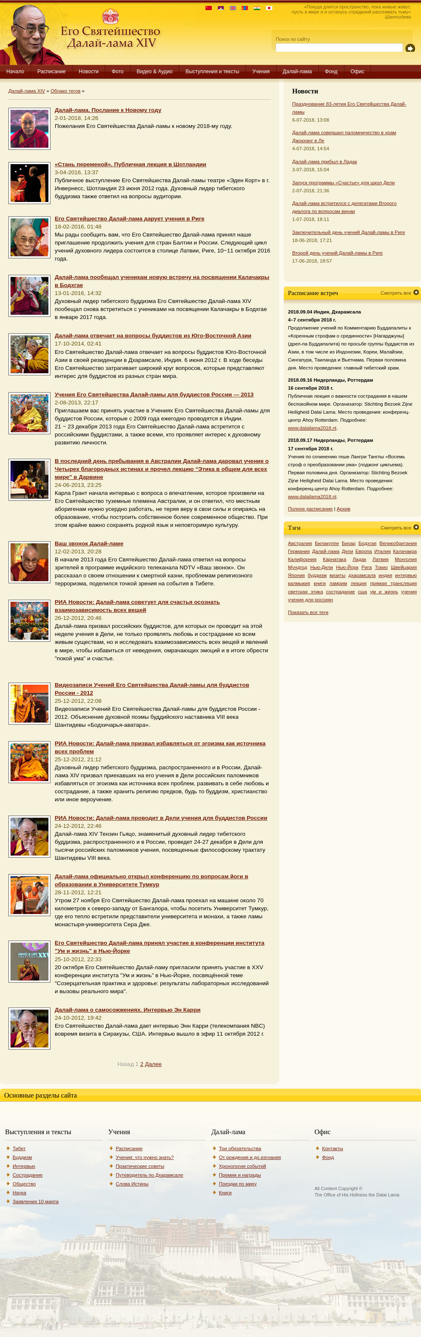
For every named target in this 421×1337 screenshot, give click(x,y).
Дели (347, 551)
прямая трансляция (393, 583)
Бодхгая (367, 543)
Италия (382, 551)
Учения (260, 71)
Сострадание (28, 1175)
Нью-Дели (321, 567)
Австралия (300, 543)
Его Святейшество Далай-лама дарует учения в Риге (130, 218)
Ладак (359, 559)
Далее (153, 1064)
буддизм (317, 575)
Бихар (349, 543)
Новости (89, 71)
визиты (338, 575)
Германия (299, 551)
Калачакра (405, 551)
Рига (367, 567)
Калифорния (302, 559)
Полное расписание (310, 508)
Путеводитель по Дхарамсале (149, 1175)
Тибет (19, 1148)
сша (362, 591)
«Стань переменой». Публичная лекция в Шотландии (130, 164)
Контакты (332, 1148)
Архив (343, 508)
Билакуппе (327, 543)
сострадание (340, 591)
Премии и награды (240, 1175)
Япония (296, 575)
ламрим (338, 583)
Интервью (24, 1166)
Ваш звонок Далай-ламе (89, 543)
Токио (381, 567)
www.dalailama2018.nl (312, 428)
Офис (358, 71)
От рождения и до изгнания (250, 1157)
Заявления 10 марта (36, 1201)
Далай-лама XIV (26, 90)
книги (320, 583)
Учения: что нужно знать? (145, 1157)
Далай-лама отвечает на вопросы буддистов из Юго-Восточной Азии (153, 335)
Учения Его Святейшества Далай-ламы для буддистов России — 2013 (154, 394)
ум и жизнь (384, 591)
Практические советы (140, 1166)
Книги (225, 1192)
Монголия (406, 559)
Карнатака (334, 559)
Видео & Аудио (155, 71)
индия (385, 575)
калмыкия (299, 583)
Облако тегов (65, 90)
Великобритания (398, 543)
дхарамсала (362, 575)
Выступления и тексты (213, 71)
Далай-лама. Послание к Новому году (108, 110)
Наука (19, 1192)
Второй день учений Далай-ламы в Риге (337, 252)
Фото (117, 71)
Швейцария (404, 567)
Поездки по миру (238, 1183)
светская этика (305, 591)
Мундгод (297, 567)
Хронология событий (242, 1166)
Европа (363, 551)
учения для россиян (310, 599)
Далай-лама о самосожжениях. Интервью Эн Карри (127, 1010)
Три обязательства (240, 1148)
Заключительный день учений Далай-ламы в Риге (348, 232)
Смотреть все (396, 292)
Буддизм (22, 1157)
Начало (15, 71)
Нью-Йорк (347, 567)
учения (409, 591)
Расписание (51, 71)
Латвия (381, 559)
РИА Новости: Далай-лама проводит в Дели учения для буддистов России (161, 818)
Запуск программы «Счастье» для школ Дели (343, 182)
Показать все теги (308, 612)
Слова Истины (132, 1183)
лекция (359, 583)
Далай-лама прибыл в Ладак (324, 161)
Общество (24, 1183)
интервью (406, 575)
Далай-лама (297, 71)
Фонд (331, 71)
